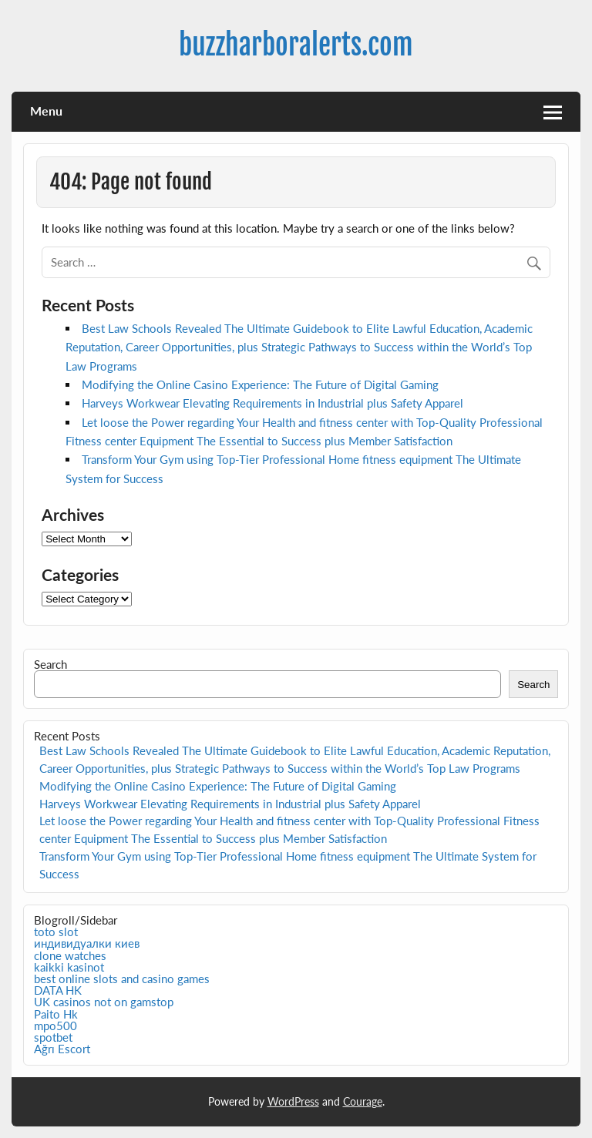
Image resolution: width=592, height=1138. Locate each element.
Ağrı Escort (62, 1049)
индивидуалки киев (87, 943)
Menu (46, 110)
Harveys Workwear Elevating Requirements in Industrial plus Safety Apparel (272, 403)
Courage (362, 1101)
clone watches (70, 955)
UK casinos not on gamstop (103, 1002)
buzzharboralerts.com (296, 44)
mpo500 (55, 1025)
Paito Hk (56, 1014)
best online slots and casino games (122, 978)
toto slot (56, 931)
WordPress (293, 1101)
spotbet (53, 1037)
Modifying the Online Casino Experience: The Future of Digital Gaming (260, 384)
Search (50, 664)
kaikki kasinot (69, 967)
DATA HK (58, 990)
